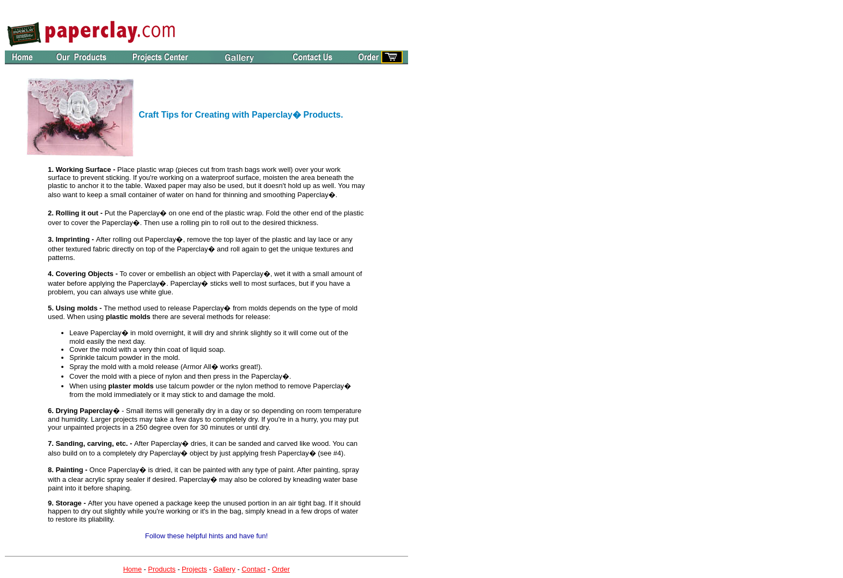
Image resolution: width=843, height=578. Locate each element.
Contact (253, 569)
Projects (194, 569)
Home (132, 569)
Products (161, 569)
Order (281, 569)
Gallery (224, 569)
